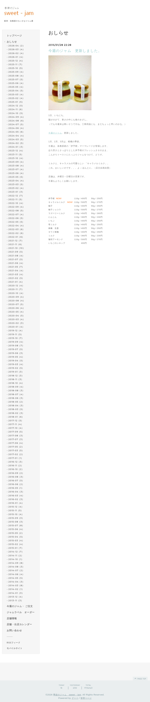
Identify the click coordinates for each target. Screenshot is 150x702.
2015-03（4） (16, 540)
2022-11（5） (15, 199)
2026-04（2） (16, 45)
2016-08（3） (16, 476)
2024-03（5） (16, 139)
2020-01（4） (16, 326)
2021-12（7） (16, 240)
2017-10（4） (16, 428)
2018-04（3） (16, 405)
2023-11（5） (15, 154)
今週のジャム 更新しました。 (75, 51)
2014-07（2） (16, 570)
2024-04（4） (16, 135)
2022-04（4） (16, 225)
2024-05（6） (16, 132)
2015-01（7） (16, 548)
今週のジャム (55, 133)
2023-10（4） (16, 158)
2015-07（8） (16, 525)
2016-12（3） (16, 461)
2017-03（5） (16, 450)
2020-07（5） (16, 304)
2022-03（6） (16, 229)
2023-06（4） (16, 173)
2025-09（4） (16, 72)
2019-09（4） (16, 342)
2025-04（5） (16, 90)
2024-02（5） (16, 143)
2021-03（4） (16, 274)
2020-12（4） (16, 285)
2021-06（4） (16, 263)
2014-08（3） (16, 566)
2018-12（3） (16, 375)
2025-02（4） (16, 98)
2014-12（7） (16, 551)
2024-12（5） (16, 105)
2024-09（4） (16, 117)
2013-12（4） (16, 596)
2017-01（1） (15, 458)
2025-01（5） (16, 102)
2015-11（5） (15, 510)
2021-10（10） (16, 248)
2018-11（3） (15, 379)
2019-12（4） (16, 330)
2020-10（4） (16, 293)
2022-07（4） (16, 214)
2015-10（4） (16, 514)
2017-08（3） (16, 435)
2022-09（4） (16, 207)
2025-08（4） (16, 75)
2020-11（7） (16, 289)
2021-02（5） (16, 278)
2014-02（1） (16, 589)
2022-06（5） (16, 218)
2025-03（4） (16, 94)
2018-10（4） (16, 383)
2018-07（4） (16, 394)
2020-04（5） (16, 315)
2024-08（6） (16, 120)
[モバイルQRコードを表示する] (22, 648)
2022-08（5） (16, 210)
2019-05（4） (16, 357)
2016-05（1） (16, 488)
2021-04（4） (16, 270)
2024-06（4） (16, 128)
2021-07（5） (16, 259)
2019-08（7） (16, 345)
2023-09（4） (16, 162)
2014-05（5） (16, 578)
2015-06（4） (16, 529)
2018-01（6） (16, 417)
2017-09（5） (16, 431)
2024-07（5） (16, 124)
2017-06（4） (16, 443)
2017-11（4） (15, 424)
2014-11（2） (15, 555)
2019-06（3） (16, 353)
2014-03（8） (16, 585)
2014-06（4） (16, 574)
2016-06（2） (16, 484)
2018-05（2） (16, 401)
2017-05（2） (16, 446)
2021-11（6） (15, 244)
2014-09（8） (16, 563)
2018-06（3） (16, 398)
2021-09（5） (16, 251)
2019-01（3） (16, 371)
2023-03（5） (16, 184)
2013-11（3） (15, 600)
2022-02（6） (16, 233)
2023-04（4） (16, 180)
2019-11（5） (15, 334)
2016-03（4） (16, 495)
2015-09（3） (16, 518)
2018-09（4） (16, 386)
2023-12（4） (16, 150)
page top (140, 678)
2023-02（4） (16, 188)
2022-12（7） (16, 195)
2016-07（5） (16, 480)
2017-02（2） (16, 454)
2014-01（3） (16, 593)
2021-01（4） (16, 282)
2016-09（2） (16, 473)
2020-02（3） (16, 323)
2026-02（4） (16, 53)
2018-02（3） (16, 413)
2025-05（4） (16, 87)
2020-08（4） (16, 300)
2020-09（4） (16, 297)
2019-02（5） (16, 368)
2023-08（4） (16, 165)
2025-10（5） (16, 68)
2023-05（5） (16, 177)
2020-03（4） (16, 319)
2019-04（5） (16, 360)
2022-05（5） (16, 222)
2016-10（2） (16, 469)
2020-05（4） (16, 311)
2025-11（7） (15, 64)
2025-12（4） (16, 60)
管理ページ (86, 698)
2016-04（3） (16, 491)
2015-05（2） (16, 533)
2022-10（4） (16, 203)
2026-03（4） (16, 49)
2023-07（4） (16, 169)
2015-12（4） (16, 506)
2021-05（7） (16, 267)
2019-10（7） (16, 338)
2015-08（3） (16, 521)
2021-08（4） (16, 255)
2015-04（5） (16, 536)
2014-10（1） (15, 559)
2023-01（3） (16, 191)
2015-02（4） (16, 544)
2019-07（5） (16, 349)
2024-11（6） (16, 109)
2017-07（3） (16, 439)
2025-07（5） (16, 79)
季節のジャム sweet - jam (67, 695)
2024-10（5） (16, 113)
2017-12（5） (15, 420)
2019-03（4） (16, 364)
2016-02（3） (16, 499)
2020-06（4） (16, 308)
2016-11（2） (15, 465)
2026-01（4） (16, 57)
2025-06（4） (16, 83)
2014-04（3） (16, 581)
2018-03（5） (16, 409)
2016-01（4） (16, 503)
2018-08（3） (16, 390)
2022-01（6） (16, 237)
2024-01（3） (16, 147)
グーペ (75, 698)
